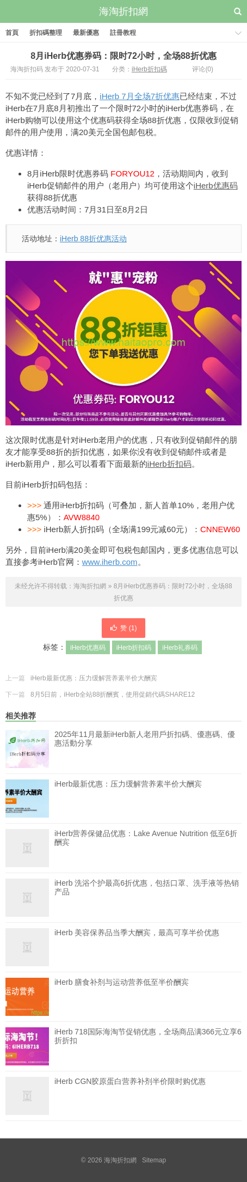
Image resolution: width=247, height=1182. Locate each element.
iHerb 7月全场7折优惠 (140, 96)
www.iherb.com (110, 561)
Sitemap (154, 1160)
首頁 (11, 32)
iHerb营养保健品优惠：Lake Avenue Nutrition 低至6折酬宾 (145, 848)
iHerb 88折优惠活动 (93, 238)
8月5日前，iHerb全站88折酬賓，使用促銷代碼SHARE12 (112, 694)
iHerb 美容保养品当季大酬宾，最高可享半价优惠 (136, 947)
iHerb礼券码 (179, 647)
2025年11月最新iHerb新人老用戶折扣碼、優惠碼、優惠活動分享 (144, 738)
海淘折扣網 (123, 11)
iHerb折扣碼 (149, 69)
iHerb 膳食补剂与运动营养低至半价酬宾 (121, 997)
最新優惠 (86, 32)
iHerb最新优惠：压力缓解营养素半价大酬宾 (93, 678)
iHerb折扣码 (169, 463)
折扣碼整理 (45, 32)
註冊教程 (123, 32)
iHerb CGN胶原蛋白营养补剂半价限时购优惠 (130, 1096)
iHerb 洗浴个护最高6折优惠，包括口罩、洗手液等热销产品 (146, 898)
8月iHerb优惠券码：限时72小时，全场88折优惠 (123, 55)
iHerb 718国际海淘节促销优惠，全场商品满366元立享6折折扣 (148, 1046)
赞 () (123, 628)
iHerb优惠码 (216, 185)
